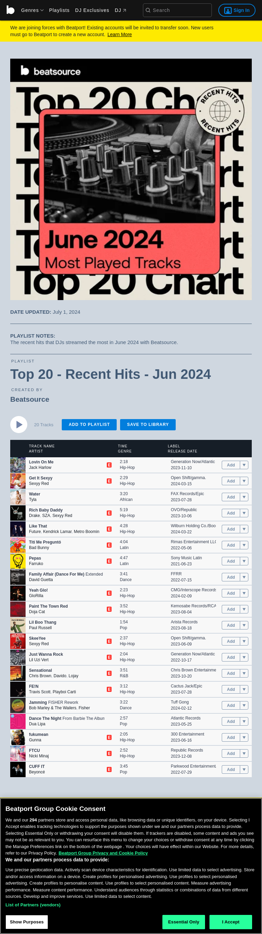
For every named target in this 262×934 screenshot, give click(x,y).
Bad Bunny (39, 547)
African (126, 499)
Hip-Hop (127, 467)
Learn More (119, 34)
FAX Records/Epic (187, 493)
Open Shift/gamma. (188, 477)
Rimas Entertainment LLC (194, 541)
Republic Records (187, 750)
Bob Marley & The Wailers (52, 708)
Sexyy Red (39, 483)
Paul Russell (40, 627)
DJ (120, 10)
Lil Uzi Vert (38, 659)
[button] (18, 465)
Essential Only (183, 922)
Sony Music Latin (186, 557)
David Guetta (41, 579)
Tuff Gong (180, 702)
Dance (126, 579)
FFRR (176, 574)
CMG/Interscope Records (194, 590)
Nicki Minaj (39, 756)
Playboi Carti (64, 692)
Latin (124, 547)
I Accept (230, 922)
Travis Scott (39, 692)
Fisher (84, 708)
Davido (60, 675)
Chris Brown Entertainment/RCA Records (208, 670)
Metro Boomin (86, 531)
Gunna (35, 740)
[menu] (30, 10)
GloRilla (36, 595)
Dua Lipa (37, 724)
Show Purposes (27, 922)
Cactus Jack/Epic (186, 686)
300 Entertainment (187, 734)
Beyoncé (37, 772)
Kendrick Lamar (57, 531)
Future (35, 531)
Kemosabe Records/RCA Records (202, 606)
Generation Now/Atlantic (193, 461)
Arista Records (184, 622)
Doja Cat (37, 611)
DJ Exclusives (92, 10)
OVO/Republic (184, 509)
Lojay (73, 675)
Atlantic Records (186, 718)
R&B (124, 675)
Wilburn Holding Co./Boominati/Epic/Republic (212, 525)
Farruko (36, 563)
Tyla (33, 499)
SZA (46, 515)
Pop (123, 627)
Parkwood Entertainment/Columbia (202, 766)
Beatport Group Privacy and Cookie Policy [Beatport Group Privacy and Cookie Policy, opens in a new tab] (103, 853)
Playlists (59, 10)
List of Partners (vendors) (33, 905)
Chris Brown (40, 675)
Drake (34, 515)
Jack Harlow (40, 467)
